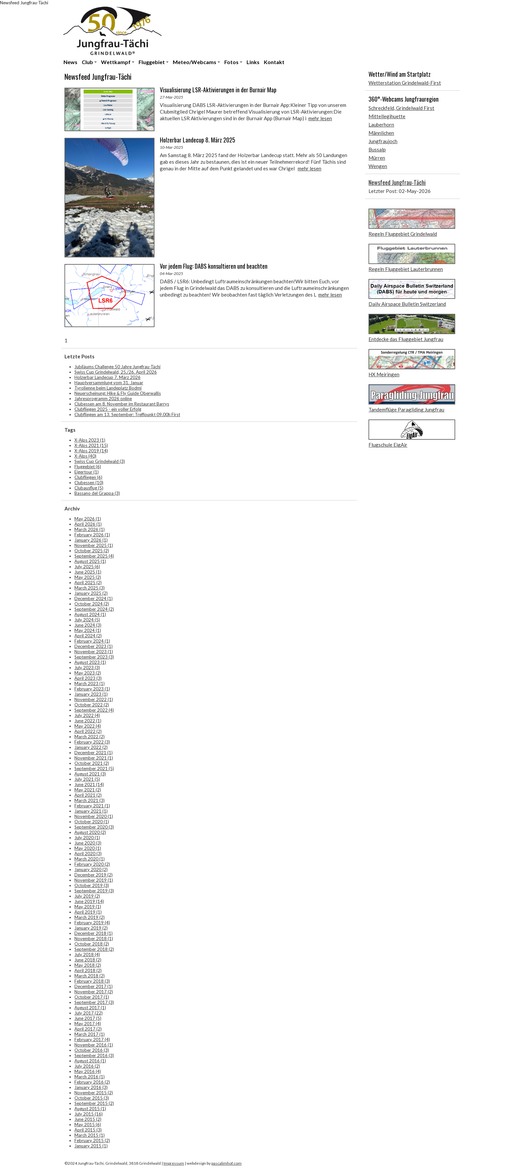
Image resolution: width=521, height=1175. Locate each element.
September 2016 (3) (94, 1055)
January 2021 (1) (91, 811)
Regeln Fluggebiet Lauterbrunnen (405, 269)
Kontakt (274, 62)
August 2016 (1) (90, 1060)
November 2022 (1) (93, 699)
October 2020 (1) (91, 821)
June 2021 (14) (89, 784)
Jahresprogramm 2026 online (103, 398)
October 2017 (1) (91, 997)
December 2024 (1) (93, 598)
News (70, 62)
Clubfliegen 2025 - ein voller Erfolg (107, 409)
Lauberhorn (381, 125)
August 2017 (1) (90, 1007)
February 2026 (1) (92, 534)
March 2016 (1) (89, 1076)
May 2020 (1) (87, 848)
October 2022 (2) (91, 704)
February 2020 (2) (92, 864)
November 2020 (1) (93, 816)
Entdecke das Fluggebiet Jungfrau (405, 339)
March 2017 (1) (89, 1034)
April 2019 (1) (88, 912)
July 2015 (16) (88, 1114)
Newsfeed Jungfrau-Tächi (397, 182)
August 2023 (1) (90, 662)
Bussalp (377, 149)
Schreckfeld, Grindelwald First (401, 108)
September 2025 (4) (94, 556)
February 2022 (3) (92, 742)
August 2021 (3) (90, 773)
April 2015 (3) (88, 1129)
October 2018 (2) (91, 944)
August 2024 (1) (90, 614)
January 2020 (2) (91, 869)
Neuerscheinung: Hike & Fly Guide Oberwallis (117, 393)
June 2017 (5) (87, 1018)
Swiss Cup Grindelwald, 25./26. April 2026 (115, 372)
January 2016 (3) (91, 1087)
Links (253, 62)
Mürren (376, 158)
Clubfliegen (88, 477)
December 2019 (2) (93, 874)
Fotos (231, 62)
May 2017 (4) (87, 1023)
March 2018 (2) (89, 975)
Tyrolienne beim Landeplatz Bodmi (108, 388)
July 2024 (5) (87, 619)
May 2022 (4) (87, 726)
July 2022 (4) (87, 715)
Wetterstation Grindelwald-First (404, 83)
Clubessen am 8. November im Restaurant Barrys (121, 404)
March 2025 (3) (89, 587)
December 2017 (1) (93, 986)
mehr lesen (320, 118)
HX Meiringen (383, 374)
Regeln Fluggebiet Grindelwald (402, 234)
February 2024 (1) (92, 641)
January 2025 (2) (91, 593)
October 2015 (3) (91, 1098)
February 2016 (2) (92, 1082)
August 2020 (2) (90, 832)
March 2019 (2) (89, 917)
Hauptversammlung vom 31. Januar (108, 382)
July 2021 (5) (87, 779)
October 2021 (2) (91, 763)
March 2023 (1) (89, 683)
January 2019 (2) (91, 928)
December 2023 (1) (93, 646)
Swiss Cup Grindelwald (99, 461)
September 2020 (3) (94, 827)
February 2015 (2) (92, 1140)
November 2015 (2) (93, 1092)
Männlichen (381, 133)
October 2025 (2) (91, 550)
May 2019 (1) (87, 906)
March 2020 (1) (89, 858)
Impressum (173, 1163)
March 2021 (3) (89, 800)
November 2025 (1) (93, 545)
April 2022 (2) (88, 731)
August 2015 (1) (90, 1108)
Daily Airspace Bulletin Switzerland (407, 304)
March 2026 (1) (89, 529)
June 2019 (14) (89, 901)
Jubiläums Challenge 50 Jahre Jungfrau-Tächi (117, 366)
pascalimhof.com (226, 1163)
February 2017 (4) (92, 1039)
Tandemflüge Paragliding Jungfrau (406, 409)
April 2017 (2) (88, 1029)
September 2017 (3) (94, 1002)
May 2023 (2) (87, 673)
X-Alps (85, 456)
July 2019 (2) (87, 896)
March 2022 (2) (89, 736)
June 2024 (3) (87, 625)
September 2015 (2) (94, 1103)
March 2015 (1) (89, 1135)
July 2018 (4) (87, 954)
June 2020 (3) (87, 843)
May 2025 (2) (87, 577)
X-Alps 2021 (91, 445)
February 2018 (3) (92, 981)
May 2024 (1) (87, 630)
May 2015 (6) (87, 1124)
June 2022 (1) (87, 720)
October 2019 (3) (91, 885)
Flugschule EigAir (387, 445)
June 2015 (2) (87, 1119)
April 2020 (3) (88, 853)
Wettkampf (116, 62)
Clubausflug (88, 488)
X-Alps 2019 (91, 450)
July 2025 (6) (87, 566)
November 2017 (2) (93, 991)
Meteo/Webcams (194, 62)
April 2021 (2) (88, 795)
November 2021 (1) (93, 758)
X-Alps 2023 (89, 440)
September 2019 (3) (94, 890)
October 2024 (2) (91, 603)
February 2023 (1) (92, 688)
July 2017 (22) (88, 1013)
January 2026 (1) (91, 540)
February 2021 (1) (92, 805)
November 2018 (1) (93, 938)
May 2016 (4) (87, 1071)
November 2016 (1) (93, 1044)
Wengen (377, 166)
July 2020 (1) (87, 837)
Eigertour (86, 472)
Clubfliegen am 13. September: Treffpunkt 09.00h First (127, 414)
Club (87, 62)
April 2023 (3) (88, 678)
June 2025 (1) (87, 572)
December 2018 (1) (93, 933)
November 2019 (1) (93, 880)
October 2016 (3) (91, 1050)
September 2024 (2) (94, 609)
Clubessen (88, 482)
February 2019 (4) (92, 922)
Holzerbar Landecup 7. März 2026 (107, 377)
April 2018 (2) (88, 970)
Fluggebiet (152, 62)
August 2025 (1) (90, 561)
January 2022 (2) (91, 747)
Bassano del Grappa (97, 493)
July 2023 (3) (87, 667)
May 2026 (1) (87, 518)
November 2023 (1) (93, 651)
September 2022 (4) (94, 710)
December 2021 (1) (93, 752)
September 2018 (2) (94, 949)
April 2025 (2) (88, 582)
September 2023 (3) (94, 657)
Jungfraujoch (382, 141)
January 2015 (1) (91, 1145)
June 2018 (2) (87, 959)
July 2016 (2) (87, 1066)
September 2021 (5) (94, 768)
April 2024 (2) (88, 635)
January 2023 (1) (91, 694)
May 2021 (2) (87, 789)
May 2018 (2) (87, 965)
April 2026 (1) (88, 524)
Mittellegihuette (386, 116)
